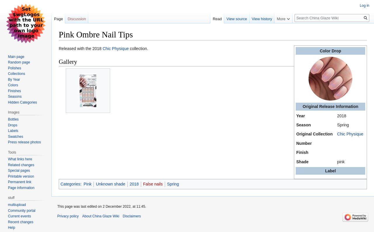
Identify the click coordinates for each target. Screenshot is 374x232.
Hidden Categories (22, 102)
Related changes (21, 165)
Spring (173, 184)
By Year (14, 80)
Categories (70, 184)
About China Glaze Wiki (100, 216)
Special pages (19, 171)
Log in (364, 6)
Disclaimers (132, 216)
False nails (153, 184)
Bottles (13, 119)
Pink (87, 184)
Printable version (21, 176)
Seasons (15, 96)
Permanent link (19, 182)
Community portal (21, 211)
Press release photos (24, 142)
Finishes (14, 91)
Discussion (76, 19)
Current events (19, 216)
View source (236, 19)
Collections (16, 74)
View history (262, 19)
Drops (12, 125)
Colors (13, 85)
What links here (20, 159)
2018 (134, 184)
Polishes (14, 68)
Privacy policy (68, 216)
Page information (21, 188)
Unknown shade (110, 184)
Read (217, 19)
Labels (13, 131)
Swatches (15, 137)
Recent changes (20, 222)
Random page (19, 62)
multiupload (17, 205)
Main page (16, 57)
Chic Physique (350, 134)
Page (58, 19)
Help (11, 228)
